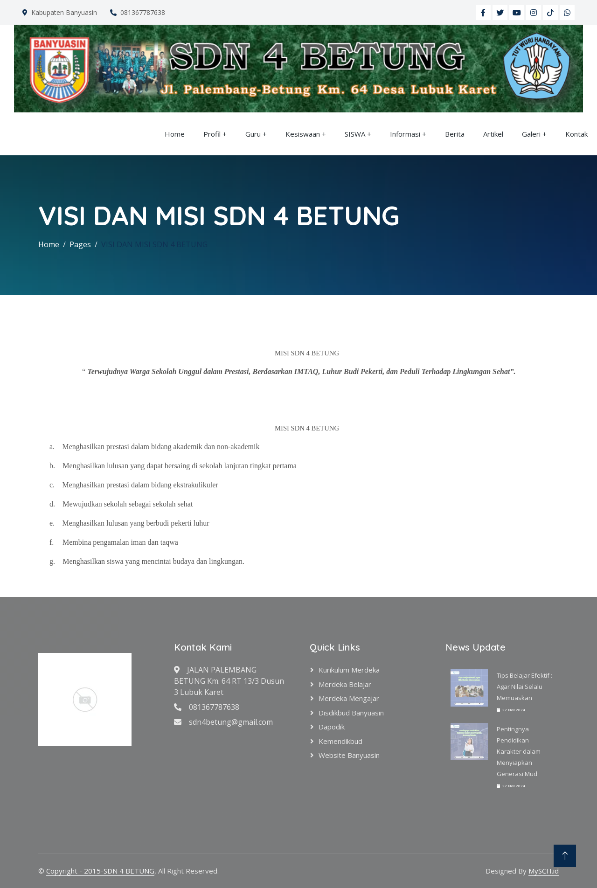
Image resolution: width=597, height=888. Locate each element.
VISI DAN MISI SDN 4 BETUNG (154, 244)
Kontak (576, 134)
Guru (253, 134)
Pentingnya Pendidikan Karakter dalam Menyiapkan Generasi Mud (519, 751)
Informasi (405, 134)
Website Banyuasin (349, 755)
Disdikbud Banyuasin (351, 712)
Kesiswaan (302, 134)
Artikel (493, 134)
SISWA (355, 134)
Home (175, 134)
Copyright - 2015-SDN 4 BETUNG (100, 870)
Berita (455, 134)
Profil (212, 134)
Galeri (531, 134)
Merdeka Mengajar (349, 698)
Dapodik (332, 726)
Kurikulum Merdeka (349, 669)
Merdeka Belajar (345, 684)
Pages (80, 244)
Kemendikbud (340, 741)
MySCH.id (543, 870)
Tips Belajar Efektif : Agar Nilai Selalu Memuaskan (524, 686)
